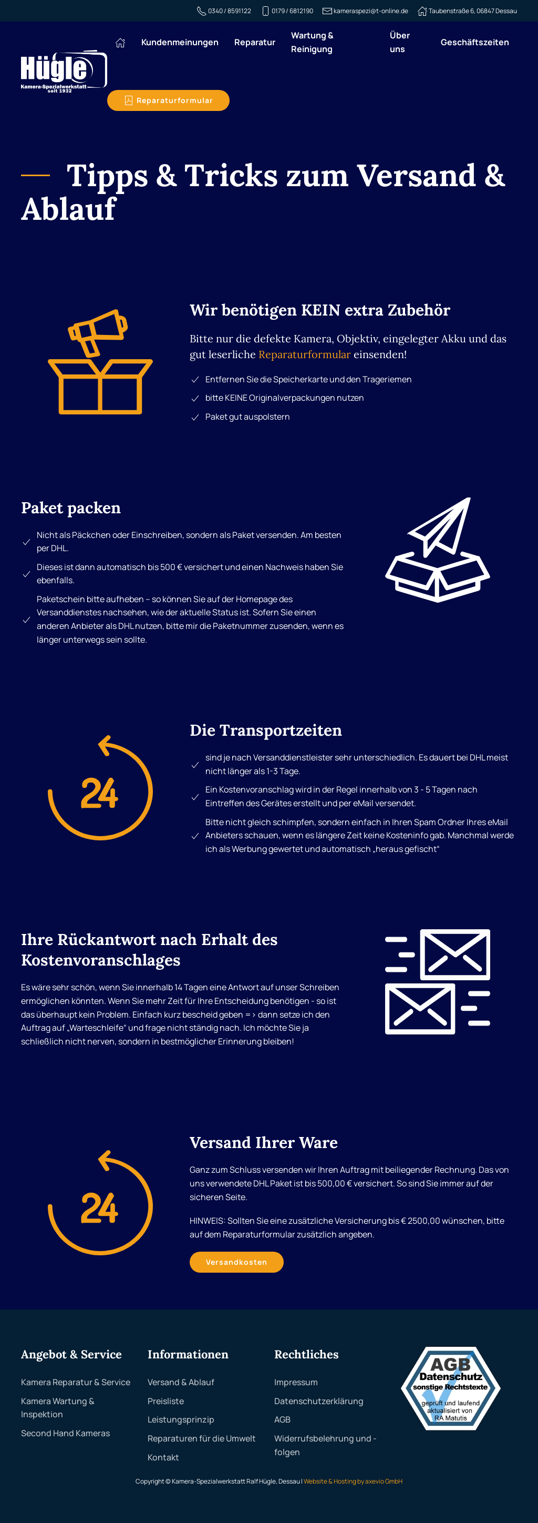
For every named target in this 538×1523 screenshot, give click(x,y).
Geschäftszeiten (475, 42)
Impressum (296, 1382)
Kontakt (163, 1457)
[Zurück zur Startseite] (64, 71)
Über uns (400, 42)
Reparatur (254, 42)
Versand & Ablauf (181, 1382)
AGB (282, 1419)
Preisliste (166, 1401)
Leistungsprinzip (181, 1419)
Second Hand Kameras (65, 1433)
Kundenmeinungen (180, 42)
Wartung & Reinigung (312, 42)
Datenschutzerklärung (319, 1401)
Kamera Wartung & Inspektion (58, 1407)
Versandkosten (236, 1262)
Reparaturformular (168, 100)
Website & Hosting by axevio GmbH (353, 1481)
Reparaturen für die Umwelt (202, 1438)
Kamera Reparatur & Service (75, 1382)
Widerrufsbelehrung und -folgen (325, 1445)
